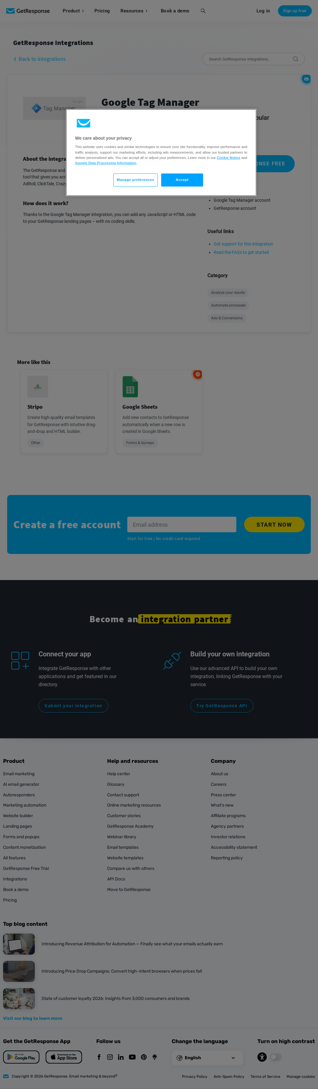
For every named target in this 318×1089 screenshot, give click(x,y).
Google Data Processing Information (105, 163)
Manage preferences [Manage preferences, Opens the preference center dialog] (135, 180)
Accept (182, 180)
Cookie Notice (228, 158)
